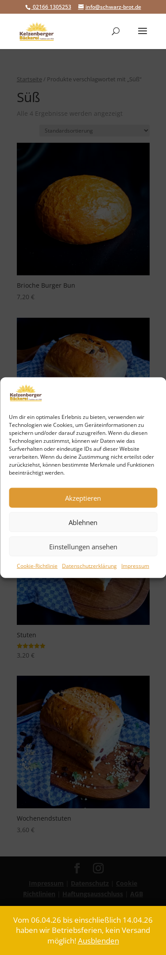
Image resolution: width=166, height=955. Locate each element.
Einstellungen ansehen (83, 546)
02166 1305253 (51, 7)
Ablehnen (83, 522)
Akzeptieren (83, 498)
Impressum (135, 566)
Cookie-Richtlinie (37, 566)
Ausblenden (98, 941)
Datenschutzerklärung (89, 566)
